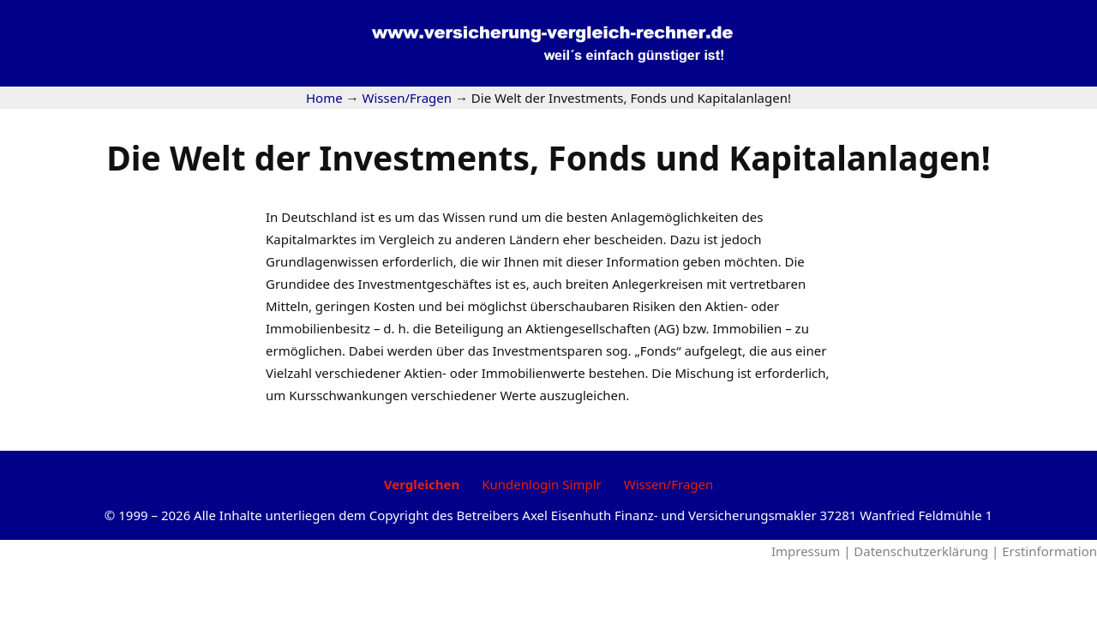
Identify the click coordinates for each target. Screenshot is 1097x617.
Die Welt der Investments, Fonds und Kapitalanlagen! (548, 157)
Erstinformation (1049, 551)
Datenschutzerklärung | (928, 551)
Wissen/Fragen (669, 484)
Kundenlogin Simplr (541, 484)
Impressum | (812, 551)
